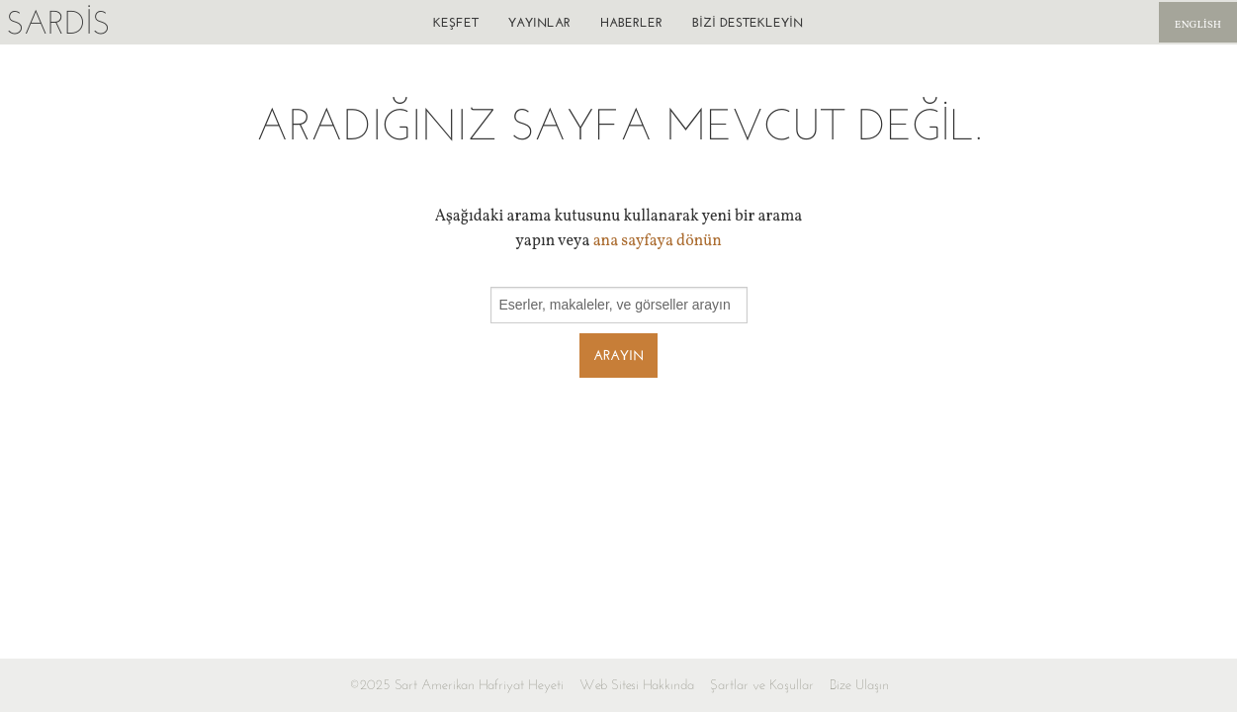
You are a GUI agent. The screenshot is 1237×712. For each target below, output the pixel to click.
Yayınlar (539, 22)
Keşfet (456, 22)
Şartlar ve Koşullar (762, 684)
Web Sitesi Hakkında (636, 684)
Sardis (58, 22)
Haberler (631, 22)
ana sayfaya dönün (657, 241)
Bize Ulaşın (859, 684)
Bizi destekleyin (747, 22)
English (1198, 25)
